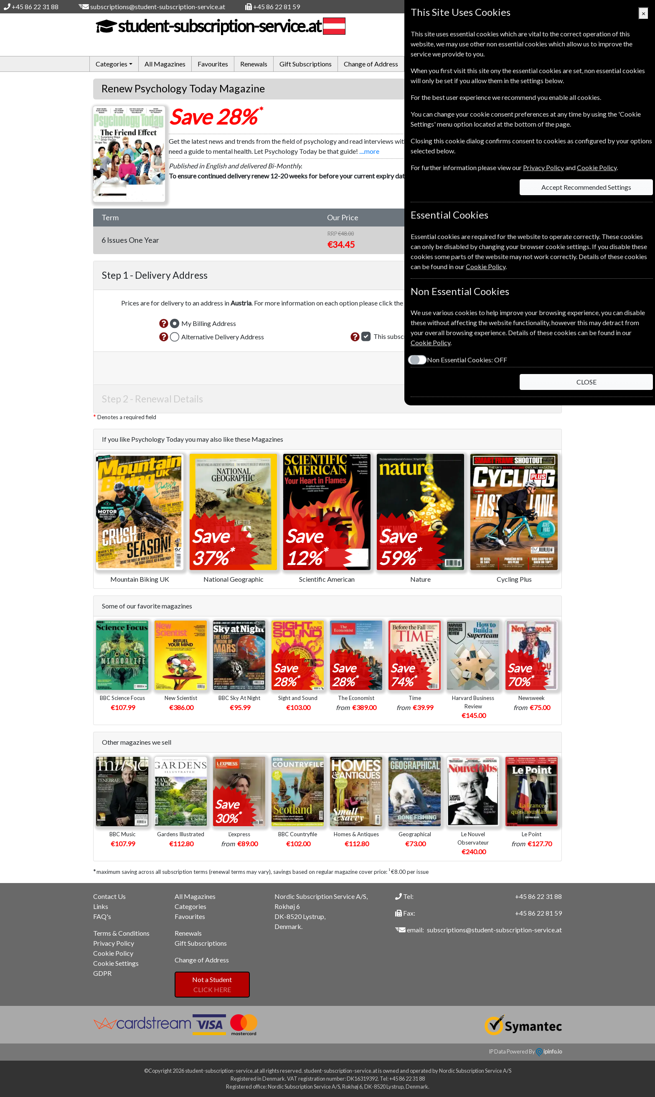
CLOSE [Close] (586, 382)
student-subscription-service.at (218, 26)
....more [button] (369, 151)
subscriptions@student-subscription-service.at (157, 6)
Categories (190, 906)
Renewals (253, 64)
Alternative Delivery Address (222, 337)
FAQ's (102, 916)
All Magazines (165, 64)
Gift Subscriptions (305, 64)
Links (100, 906)
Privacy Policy (113, 943)
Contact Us (109, 896)
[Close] (643, 13)
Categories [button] (111, 64)
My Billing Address (208, 323)
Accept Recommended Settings (586, 187)
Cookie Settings (116, 963)
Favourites (213, 64)
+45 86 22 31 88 (35, 6)
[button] (163, 323)
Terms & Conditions (121, 933)
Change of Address (371, 64)
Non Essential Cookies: (467, 360)
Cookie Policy (113, 953)
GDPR (102, 973)
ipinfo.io (549, 1051)
